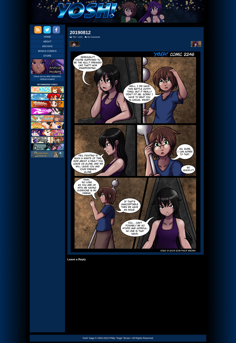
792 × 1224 (77, 37)
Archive (47, 46)
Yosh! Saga (88, 338)
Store (47, 55)
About (47, 41)
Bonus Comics (47, 51)
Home (47, 36)
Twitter (47, 29)
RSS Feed (38, 29)
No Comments (94, 37)
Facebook (56, 29)
